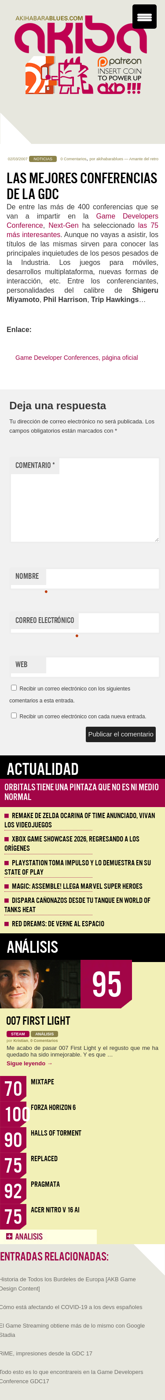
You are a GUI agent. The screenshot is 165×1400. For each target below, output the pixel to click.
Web (21, 664)
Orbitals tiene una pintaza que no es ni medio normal (81, 792)
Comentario (35, 465)
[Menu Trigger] (144, 16)
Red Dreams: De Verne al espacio (58, 924)
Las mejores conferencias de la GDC (82, 186)
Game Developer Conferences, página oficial (76, 357)
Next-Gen (63, 225)
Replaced (44, 1159)
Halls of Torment (56, 1133)
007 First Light (38, 1021)
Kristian (21, 1040)
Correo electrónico (46, 622)
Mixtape (42, 1082)
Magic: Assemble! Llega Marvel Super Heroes (77, 886)
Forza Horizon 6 (53, 1107)
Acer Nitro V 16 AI (55, 1210)
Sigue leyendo (30, 1063)
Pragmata (45, 1184)
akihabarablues (109, 159)
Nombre (30, 578)
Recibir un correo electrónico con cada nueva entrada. (82, 716)
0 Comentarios (74, 159)
